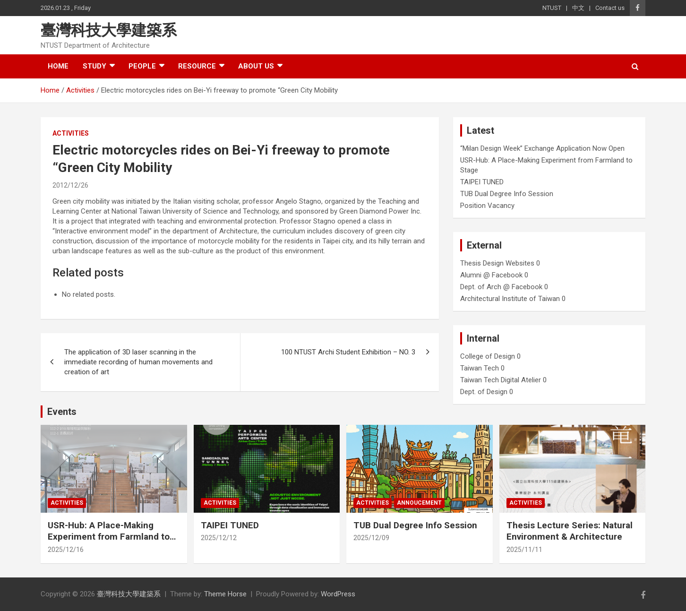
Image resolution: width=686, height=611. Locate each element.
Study (94, 66)
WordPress (338, 594)
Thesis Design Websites (497, 263)
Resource (197, 66)
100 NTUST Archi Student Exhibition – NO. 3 (348, 352)
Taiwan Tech (479, 368)
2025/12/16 (66, 549)
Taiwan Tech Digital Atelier (500, 380)
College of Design (487, 356)
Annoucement (419, 502)
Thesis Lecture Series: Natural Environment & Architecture (569, 531)
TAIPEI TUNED (482, 182)
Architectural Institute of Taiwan (510, 298)
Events (62, 411)
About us (256, 66)
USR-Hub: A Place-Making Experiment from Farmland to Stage (109, 537)
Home (58, 66)
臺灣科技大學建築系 (109, 30)
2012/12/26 (70, 185)
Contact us (610, 7)
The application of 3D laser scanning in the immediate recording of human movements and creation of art (138, 362)
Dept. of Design (483, 391)
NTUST (551, 7)
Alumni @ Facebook (491, 275)
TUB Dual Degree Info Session (506, 193)
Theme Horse (225, 594)
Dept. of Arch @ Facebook (501, 287)
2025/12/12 (219, 538)
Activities (70, 133)
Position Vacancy (487, 205)
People (142, 66)
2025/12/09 (371, 538)
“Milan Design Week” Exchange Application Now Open (542, 148)
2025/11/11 (524, 549)
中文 (578, 7)
